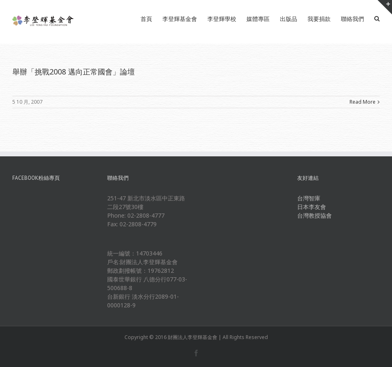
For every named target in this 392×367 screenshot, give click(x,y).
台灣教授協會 (314, 215)
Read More (363, 101)
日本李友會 (311, 207)
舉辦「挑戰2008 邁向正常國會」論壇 (73, 72)
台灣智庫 (308, 198)
